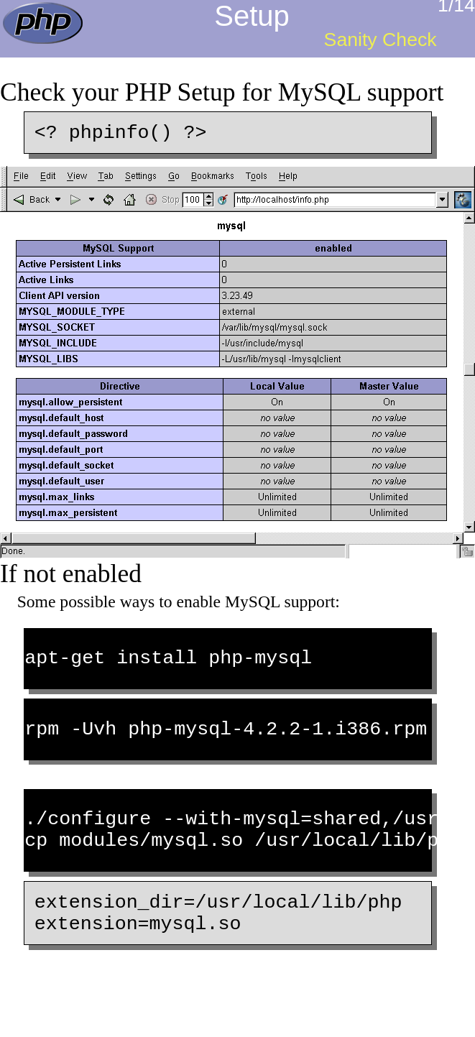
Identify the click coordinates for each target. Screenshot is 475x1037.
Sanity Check (380, 39)
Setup (252, 16)
